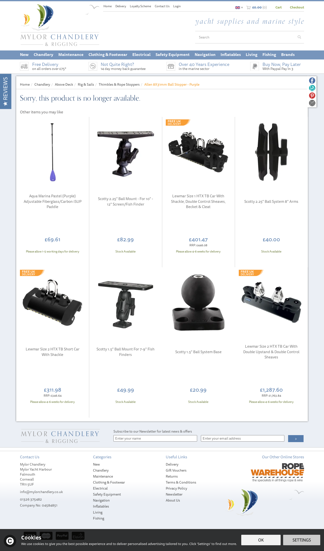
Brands (288, 54)
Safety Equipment (107, 494)
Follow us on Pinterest (312, 95)
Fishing (98, 518)
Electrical (100, 488)
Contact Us (162, 6)
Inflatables (101, 506)
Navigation (101, 500)
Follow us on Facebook (312, 80)
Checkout (297, 7)
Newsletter (174, 494)
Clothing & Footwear (109, 482)
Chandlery (101, 470)
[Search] (245, 37)
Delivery (172, 464)
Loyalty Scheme (140, 6)
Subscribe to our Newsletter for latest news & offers (152, 431)
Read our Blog (312, 88)
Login (177, 6)
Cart (278, 7)
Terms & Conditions (181, 482)
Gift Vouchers (176, 470)
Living (97, 512)
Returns (172, 476)
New (96, 464)
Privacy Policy (176, 488)
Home (107, 6)
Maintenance (103, 476)
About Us (173, 500)
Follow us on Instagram (312, 103)
